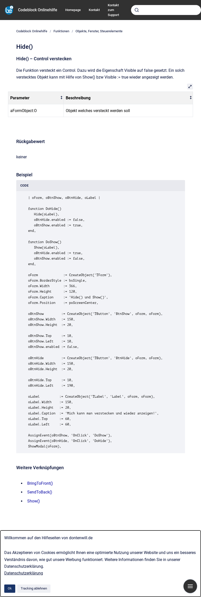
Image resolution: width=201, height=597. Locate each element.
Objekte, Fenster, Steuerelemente (99, 31)
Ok (10, 588)
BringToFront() (40, 483)
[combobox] (166, 10)
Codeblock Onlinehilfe (37, 10)
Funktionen (61, 31)
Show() (33, 501)
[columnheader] (36, 98)
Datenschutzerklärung (23, 573)
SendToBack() (39, 492)
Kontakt (94, 10)
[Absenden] (137, 10)
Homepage (73, 10)
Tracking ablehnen (34, 588)
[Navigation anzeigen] (190, 586)
